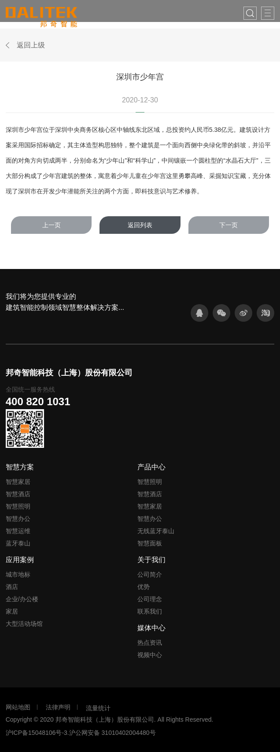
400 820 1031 (38, 401)
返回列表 (140, 225)
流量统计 (98, 708)
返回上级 (31, 45)
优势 (143, 586)
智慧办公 (18, 518)
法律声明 (58, 707)
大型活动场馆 (24, 623)
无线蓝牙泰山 (155, 530)
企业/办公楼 (22, 599)
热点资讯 (149, 642)
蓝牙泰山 (18, 543)
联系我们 (149, 611)
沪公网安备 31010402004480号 (112, 732)
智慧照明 (18, 506)
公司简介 (149, 574)
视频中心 (149, 654)
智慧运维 (18, 530)
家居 (12, 611)
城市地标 (18, 574)
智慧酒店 (18, 494)
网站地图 (18, 707)
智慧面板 (149, 543)
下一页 (228, 225)
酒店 (12, 586)
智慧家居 (18, 481)
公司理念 (149, 599)
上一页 (51, 225)
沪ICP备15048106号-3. (37, 732)
